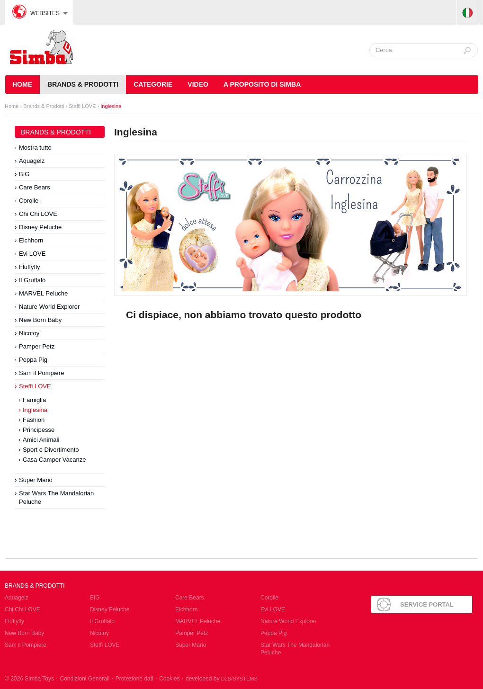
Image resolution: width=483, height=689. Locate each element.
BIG (24, 174)
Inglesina (110, 106)
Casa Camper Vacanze (54, 459)
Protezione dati (134, 678)
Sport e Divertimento (51, 449)
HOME (22, 84)
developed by (222, 678)
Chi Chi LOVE (38, 213)
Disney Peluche (40, 227)
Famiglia (34, 399)
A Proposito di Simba (262, 84)
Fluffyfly (29, 266)
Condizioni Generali (84, 678)
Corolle (28, 200)
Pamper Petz (36, 346)
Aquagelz (32, 160)
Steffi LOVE (83, 106)
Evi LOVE (32, 253)
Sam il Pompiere (41, 372)
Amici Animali (41, 439)
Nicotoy (29, 333)
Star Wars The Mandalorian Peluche (56, 497)
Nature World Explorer (49, 306)
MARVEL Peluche (43, 293)
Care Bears (34, 187)
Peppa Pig (33, 359)
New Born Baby (40, 319)
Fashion (34, 419)
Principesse (38, 429)
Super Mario (36, 479)
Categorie (153, 84)
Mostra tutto (35, 147)
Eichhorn (31, 240)
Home (11, 106)
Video (198, 84)
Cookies (169, 678)
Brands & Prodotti (82, 84)
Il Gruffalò (32, 280)
